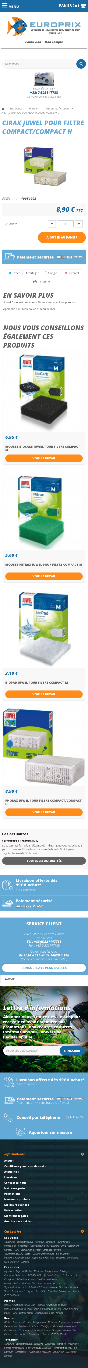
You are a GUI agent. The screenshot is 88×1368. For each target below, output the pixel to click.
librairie (59, 1312)
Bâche (7, 1322)
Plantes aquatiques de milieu (18, 1308)
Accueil (9, 1160)
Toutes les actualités (44, 861)
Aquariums (9, 1241)
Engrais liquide (26, 1312)
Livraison (10, 1177)
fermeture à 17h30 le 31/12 (20, 840)
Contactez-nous (15, 1183)
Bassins (9, 1318)
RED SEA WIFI (34, 1275)
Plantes (9, 1301)
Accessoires (21, 1334)
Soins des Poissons (52, 1249)
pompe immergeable (14, 1347)
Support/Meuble (25, 1241)
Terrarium (11, 1339)
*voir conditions (26, 890)
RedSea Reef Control (53, 1275)
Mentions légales (16, 1216)
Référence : (11, 198)
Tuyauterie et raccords (43, 1257)
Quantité (11, 224)
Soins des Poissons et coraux (42, 1287)
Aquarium (9, 1271)
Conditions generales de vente (25, 1166)
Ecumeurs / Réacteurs (15, 1275)
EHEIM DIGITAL (58, 1245)
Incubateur (58, 1351)
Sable (43, 1291)
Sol (74, 1330)
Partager (32, 273)
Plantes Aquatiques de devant (52, 1304)
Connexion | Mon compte (44, 42)
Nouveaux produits (17, 1199)
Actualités (11, 1171)
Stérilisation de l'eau (31, 1249)
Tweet (14, 273)
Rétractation (13, 1210)
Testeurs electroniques (43, 1253)
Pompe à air (10, 1245)
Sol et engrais (63, 1253)
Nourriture (73, 1245)
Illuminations (10, 1330)
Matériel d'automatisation (17, 1257)
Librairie (25, 1261)
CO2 (16, 1249)
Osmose (8, 1249)
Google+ (52, 273)
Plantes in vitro (70, 1308)
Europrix (10, 978)
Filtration (39, 1241)
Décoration (72, 1257)
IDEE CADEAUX (11, 1261)
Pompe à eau (63, 1241)
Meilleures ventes (16, 1205)
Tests (27, 1253)
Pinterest (72, 273)
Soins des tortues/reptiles (38, 1347)
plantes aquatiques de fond (47, 1308)
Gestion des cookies (18, 1221)
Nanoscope (50, 1283)
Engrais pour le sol (44, 1312)
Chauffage (23, 1245)
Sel (36, 1291)
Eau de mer (11, 1267)
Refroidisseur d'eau (40, 1245)
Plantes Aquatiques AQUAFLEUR (20, 1304)
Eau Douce (11, 1238)
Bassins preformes (22, 1322)
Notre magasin (14, 1188)
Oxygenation (10, 1326)
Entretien (60, 1257)
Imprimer (45, 281)
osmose (61, 1283)
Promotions (12, 1194)
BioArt (7, 1312)
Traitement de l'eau (13, 1253)
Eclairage (50, 1241)
